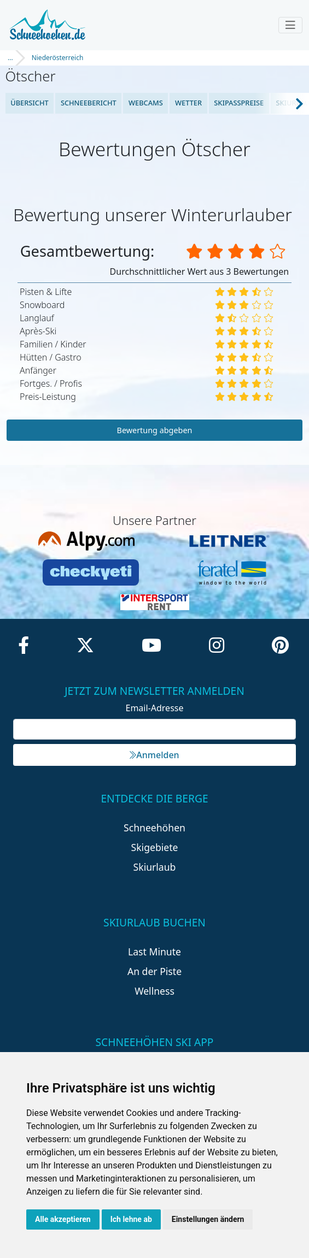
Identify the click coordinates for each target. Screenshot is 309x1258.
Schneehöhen (154, 827)
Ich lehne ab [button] (131, 1219)
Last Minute (154, 951)
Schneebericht (88, 103)
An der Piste (154, 971)
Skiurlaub (154, 866)
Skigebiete (154, 847)
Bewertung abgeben (155, 430)
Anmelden (154, 755)
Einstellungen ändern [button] (208, 1219)
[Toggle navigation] (290, 25)
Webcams (146, 103)
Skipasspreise (239, 103)
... (10, 57)
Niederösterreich (58, 57)
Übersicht (29, 103)
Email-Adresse (155, 708)
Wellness (154, 990)
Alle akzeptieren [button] (63, 1219)
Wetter (188, 103)
